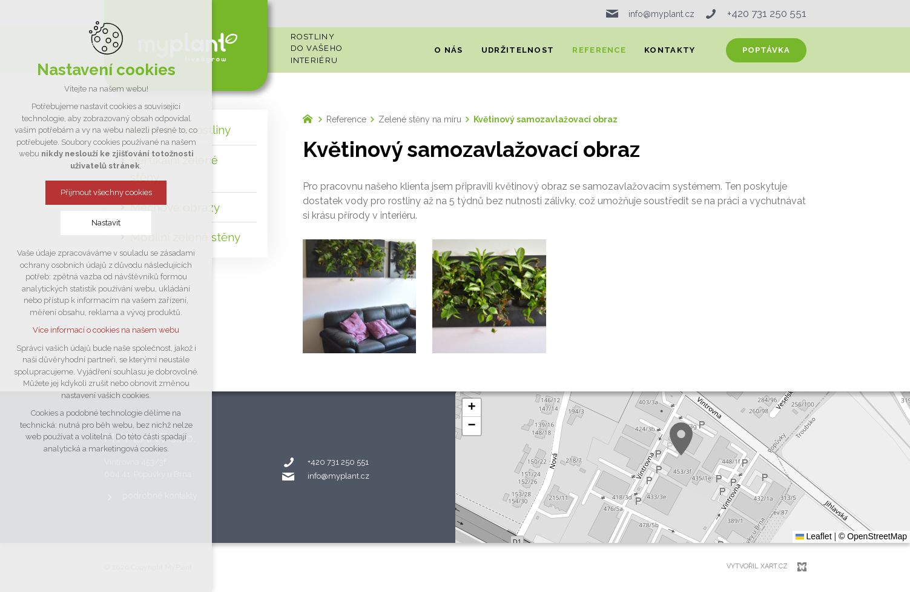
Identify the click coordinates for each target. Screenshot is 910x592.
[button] (681, 439)
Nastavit (105, 222)
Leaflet (814, 536)
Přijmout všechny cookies (106, 192)
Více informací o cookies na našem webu (106, 329)
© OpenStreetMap (873, 536)
